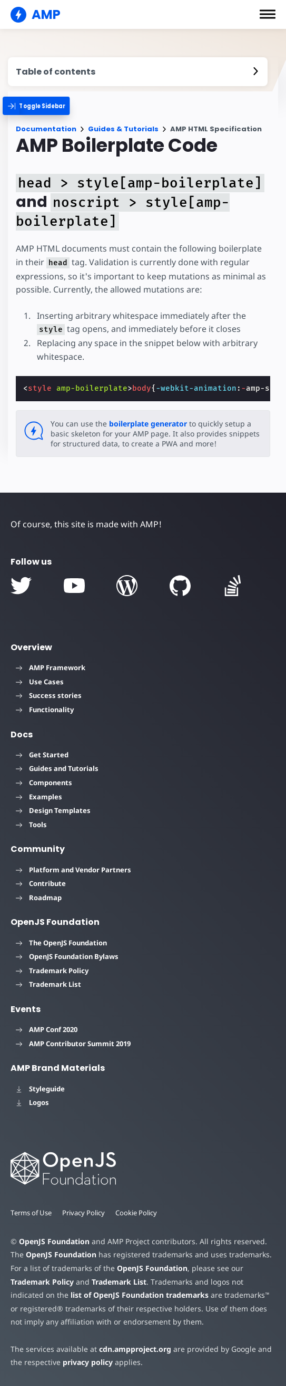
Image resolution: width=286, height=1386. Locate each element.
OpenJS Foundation (53, 1241)
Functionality (45, 709)
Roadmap (39, 897)
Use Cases (40, 681)
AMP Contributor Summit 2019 (73, 1043)
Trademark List (48, 984)
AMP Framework (50, 667)
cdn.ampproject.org (132, 1349)
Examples (39, 796)
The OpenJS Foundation (61, 942)
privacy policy (86, 1362)
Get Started (42, 754)
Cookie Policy (138, 1212)
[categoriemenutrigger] (41, 106)
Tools (31, 824)
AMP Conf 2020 (46, 1029)
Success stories (49, 695)
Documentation (46, 129)
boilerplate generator (146, 424)
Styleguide (40, 1088)
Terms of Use (32, 1212)
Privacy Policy (84, 1212)
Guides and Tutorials (57, 768)
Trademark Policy (52, 970)
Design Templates (53, 810)
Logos (32, 1102)
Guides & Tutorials (123, 129)
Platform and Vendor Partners (73, 869)
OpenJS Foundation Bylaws (67, 956)
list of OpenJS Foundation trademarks (104, 1295)
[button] (267, 14)
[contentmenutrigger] (138, 71)
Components (44, 782)
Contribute (41, 883)
